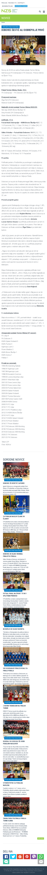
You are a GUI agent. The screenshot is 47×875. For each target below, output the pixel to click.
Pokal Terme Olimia (14, 27)
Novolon (33, 872)
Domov (3, 22)
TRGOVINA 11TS (12, 3)
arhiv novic (40, 838)
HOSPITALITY (21, 3)
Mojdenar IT (27, 872)
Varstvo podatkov (38, 870)
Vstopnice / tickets (21, 6)
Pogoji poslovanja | (29, 870)
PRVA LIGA (4, 3)
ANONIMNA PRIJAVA (7, 6)
